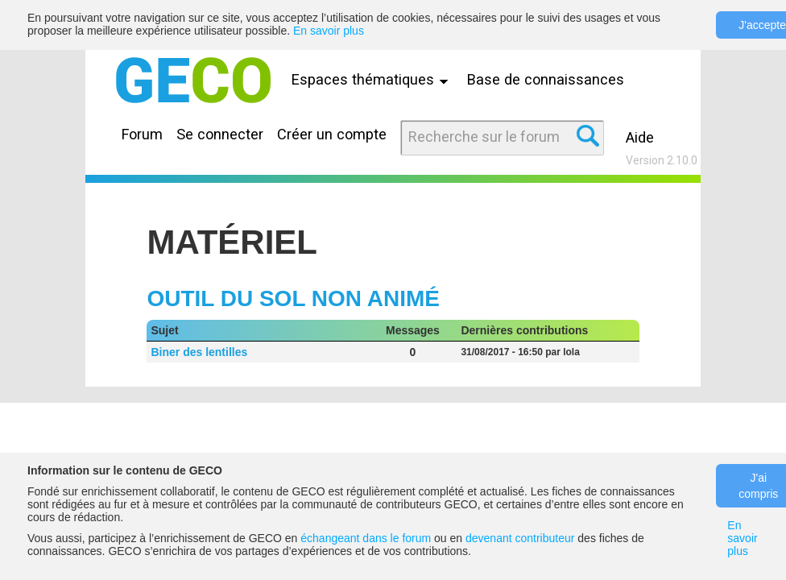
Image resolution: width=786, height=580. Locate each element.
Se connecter (219, 134)
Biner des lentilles (199, 352)
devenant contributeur (519, 538)
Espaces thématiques (374, 79)
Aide (640, 137)
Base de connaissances (545, 79)
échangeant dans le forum (365, 538)
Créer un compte (332, 134)
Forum (142, 134)
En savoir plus (328, 30)
